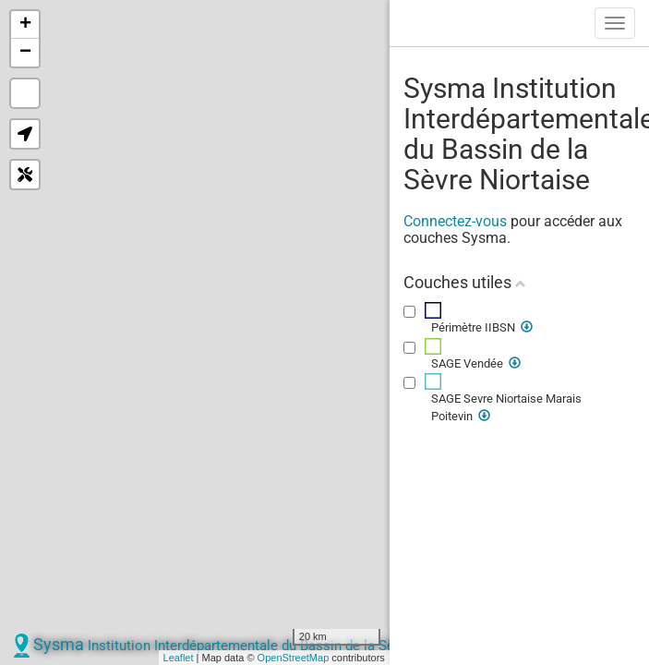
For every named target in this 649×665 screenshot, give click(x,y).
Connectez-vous (455, 221)
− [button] (25, 52)
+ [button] (25, 25)
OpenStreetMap (294, 657)
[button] (25, 134)
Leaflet (178, 657)
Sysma (253, 644)
